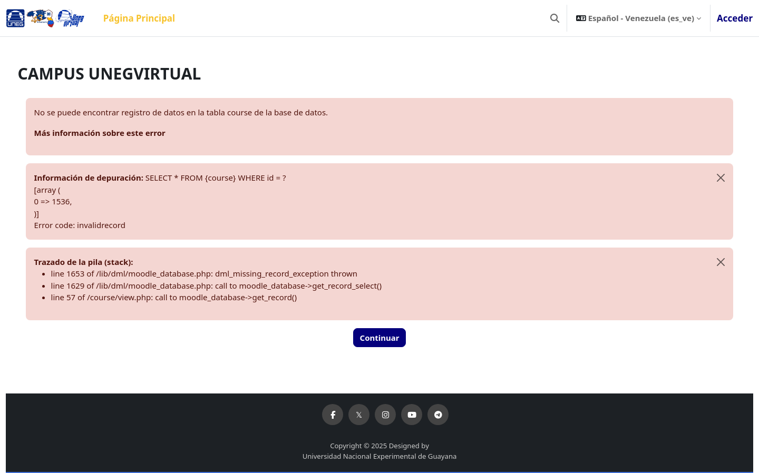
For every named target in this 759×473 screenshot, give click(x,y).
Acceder (735, 18)
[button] (555, 18)
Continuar (380, 337)
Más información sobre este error (119, 132)
